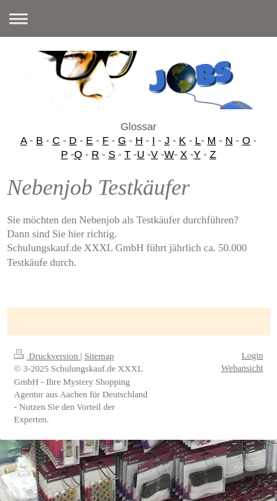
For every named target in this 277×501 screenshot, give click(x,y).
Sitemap (99, 356)
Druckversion (47, 356)
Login (252, 355)
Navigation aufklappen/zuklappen (138, 18)
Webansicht (242, 368)
